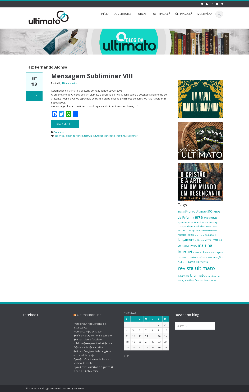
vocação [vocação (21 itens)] (182, 280)
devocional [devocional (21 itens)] (193, 226)
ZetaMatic (79, 388)
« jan (124, 355)
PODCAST (142, 13)
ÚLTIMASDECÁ (161, 13)
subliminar (131, 135)
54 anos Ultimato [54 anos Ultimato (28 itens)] (196, 211)
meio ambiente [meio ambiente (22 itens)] (201, 252)
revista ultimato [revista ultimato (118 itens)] (196, 268)
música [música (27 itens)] (203, 257)
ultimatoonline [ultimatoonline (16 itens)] (213, 276)
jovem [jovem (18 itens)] (213, 234)
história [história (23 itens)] (182, 234)
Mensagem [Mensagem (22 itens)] (217, 252)
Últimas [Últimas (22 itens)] (199, 280)
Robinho (121, 135)
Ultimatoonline (69, 83)
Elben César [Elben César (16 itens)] (211, 226)
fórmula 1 (89, 135)
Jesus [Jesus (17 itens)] (197, 235)
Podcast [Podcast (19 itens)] (182, 262)
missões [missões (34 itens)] (192, 257)
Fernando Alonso (74, 135)
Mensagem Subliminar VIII (92, 76)
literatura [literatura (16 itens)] (201, 240)
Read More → (65, 123)
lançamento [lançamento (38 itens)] (187, 239)
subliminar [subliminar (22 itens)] (183, 275)
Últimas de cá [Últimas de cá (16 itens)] (210, 281)
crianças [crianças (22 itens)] (182, 226)
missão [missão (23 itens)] (182, 257)
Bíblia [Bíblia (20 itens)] (200, 222)
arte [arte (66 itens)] (199, 217)
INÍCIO (105, 13)
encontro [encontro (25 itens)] (183, 230)
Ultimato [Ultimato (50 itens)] (198, 275)
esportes (59, 135)
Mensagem (110, 135)
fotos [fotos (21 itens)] (199, 230)
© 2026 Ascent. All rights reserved (43, 388)
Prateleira (59, 132)
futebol (99, 135)
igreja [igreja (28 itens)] (190, 235)
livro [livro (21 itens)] (208, 239)
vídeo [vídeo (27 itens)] (190, 280)
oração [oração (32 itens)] (218, 257)
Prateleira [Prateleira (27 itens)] (192, 262)
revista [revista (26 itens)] (204, 262)
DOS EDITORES (122, 13)
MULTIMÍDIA (204, 13)
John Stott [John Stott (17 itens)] (205, 235)
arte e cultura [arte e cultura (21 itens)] (211, 217)
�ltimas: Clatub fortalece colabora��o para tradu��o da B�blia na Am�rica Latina (90, 343)
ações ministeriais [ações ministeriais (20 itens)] (187, 222)
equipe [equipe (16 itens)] (192, 230)
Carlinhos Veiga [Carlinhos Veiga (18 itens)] (211, 222)
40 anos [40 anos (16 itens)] (181, 212)
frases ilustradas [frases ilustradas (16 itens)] (209, 230)
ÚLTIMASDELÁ (183, 13)
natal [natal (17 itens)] (210, 257)
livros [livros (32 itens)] (193, 245)
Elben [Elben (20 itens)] (202, 226)
